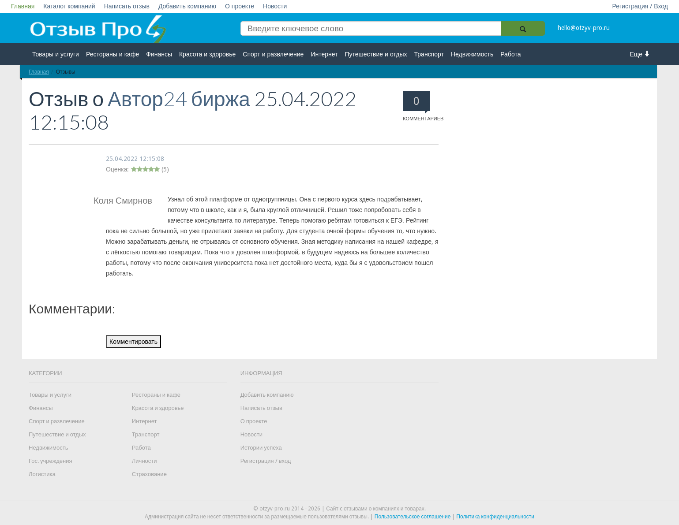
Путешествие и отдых (376, 54)
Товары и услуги (55, 54)
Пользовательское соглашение (413, 517)
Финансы (159, 54)
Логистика (42, 474)
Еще (640, 54)
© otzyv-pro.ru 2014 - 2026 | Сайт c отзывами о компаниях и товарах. (339, 509)
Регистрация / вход (265, 461)
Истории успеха (261, 447)
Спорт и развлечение (273, 54)
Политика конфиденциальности (495, 517)
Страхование (149, 474)
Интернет (324, 54)
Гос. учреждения (50, 461)
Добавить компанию (187, 6)
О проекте (239, 6)
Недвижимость (472, 54)
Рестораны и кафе (112, 54)
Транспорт (429, 54)
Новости (275, 6)
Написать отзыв (127, 6)
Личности (144, 461)
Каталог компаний (69, 6)
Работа (510, 54)
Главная (22, 6)
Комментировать (133, 341)
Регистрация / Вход (640, 6)
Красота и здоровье (207, 54)
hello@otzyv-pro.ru (584, 27)
